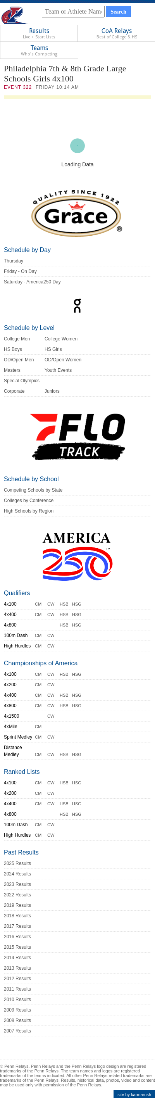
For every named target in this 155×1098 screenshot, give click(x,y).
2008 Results (17, 1020)
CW (50, 604)
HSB (64, 604)
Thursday (13, 261)
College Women (61, 339)
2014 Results (17, 957)
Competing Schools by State (33, 490)
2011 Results (17, 989)
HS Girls (53, 349)
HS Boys (13, 349)
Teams (39, 50)
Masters (12, 370)
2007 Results (17, 1031)
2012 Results (17, 978)
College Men (17, 339)
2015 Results (17, 947)
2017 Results (17, 926)
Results (39, 33)
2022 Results (17, 895)
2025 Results (17, 863)
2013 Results (17, 968)
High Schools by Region (28, 511)
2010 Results (17, 999)
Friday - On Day (20, 271)
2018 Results (17, 915)
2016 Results (17, 936)
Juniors (52, 391)
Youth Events (58, 370)
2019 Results (17, 905)
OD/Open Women (63, 360)
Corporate (14, 391)
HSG (76, 604)
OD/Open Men (19, 360)
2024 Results (17, 874)
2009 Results (17, 1010)
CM (38, 604)
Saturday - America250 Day (32, 282)
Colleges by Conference (28, 500)
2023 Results (17, 884)
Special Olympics (22, 380)
